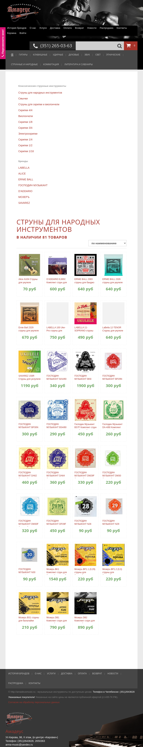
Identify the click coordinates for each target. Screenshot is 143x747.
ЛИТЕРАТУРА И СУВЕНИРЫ (78, 64)
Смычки (23, 98)
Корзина (11, 33)
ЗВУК (87, 54)
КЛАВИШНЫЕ (40, 54)
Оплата (67, 28)
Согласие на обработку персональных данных (34, 702)
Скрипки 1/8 (25, 121)
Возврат (79, 28)
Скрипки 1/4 (25, 139)
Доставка (55, 28)
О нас (33, 28)
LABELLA (24, 167)
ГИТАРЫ (23, 54)
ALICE (22, 173)
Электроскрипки (27, 133)
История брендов (16, 28)
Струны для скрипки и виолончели (38, 104)
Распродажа (106, 28)
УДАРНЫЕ (58, 54)
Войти (23, 33)
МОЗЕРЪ (24, 197)
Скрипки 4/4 (25, 110)
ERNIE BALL (25, 179)
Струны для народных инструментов (40, 92)
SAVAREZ (24, 202)
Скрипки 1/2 (25, 145)
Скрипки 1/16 (26, 151)
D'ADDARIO (25, 191)
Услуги (43, 28)
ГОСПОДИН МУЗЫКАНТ (32, 185)
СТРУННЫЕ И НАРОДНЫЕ (24, 64)
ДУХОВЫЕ (74, 54)
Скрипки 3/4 (25, 127)
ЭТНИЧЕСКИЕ (113, 54)
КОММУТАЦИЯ (51, 64)
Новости (91, 28)
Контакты (122, 28)
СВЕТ (98, 54)
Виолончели (25, 116)
